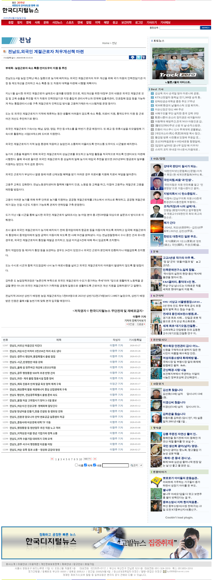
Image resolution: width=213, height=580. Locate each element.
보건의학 (126, 22)
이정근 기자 (116, 383)
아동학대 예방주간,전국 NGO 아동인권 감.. (179, 121)
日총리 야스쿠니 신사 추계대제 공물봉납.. (178, 129)
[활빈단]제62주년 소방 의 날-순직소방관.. (178, 125)
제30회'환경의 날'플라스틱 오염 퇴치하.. (177, 105)
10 (80, 459)
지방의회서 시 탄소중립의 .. (180, 193)
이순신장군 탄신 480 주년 (169, 109)
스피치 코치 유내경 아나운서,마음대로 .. (177, 149)
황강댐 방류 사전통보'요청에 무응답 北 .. (177, 137)
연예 (80, 22)
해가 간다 (169, 222)
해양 (106, 22)
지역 (97, 22)
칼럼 (88, 22)
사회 (37, 22)
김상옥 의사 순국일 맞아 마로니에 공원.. (177, 93)
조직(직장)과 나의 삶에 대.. (180, 206)
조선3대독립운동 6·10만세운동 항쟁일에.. (178, 141)
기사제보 (165, 22)
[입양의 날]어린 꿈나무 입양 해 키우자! (177, 145)
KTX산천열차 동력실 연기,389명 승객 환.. (178, 97)
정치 (19, 22)
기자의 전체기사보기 (135, 320)
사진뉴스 (57, 22)
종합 (10, 22)
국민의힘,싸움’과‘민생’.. (178, 180)
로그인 (139, 22)
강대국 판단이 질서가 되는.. (180, 166)
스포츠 (70, 22)
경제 (28, 22)
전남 (114, 43)
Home (106, 43)
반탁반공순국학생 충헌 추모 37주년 (175, 101)
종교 (115, 22)
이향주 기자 (116, 345)
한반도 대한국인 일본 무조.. (180, 236)
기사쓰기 (152, 22)
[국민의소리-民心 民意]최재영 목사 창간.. (178, 133)
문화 (46, 22)
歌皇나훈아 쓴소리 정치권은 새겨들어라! (178, 117)
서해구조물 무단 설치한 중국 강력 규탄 (177, 113)
